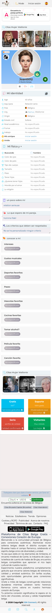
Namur (31, 112)
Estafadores (20, 516)
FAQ (46, 523)
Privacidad (9, 523)
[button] (3, 3)
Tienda (31, 516)
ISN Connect (30, 602)
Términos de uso (24, 523)
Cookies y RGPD (9, 520)
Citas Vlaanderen (40, 507)
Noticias (10, 516)
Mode (19, 3)
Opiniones (41, 516)
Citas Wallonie (26, 512)
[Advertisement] (26, 14)
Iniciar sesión (34, 3)
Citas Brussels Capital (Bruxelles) (17, 507)
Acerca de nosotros (40, 520)
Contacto (37, 523)
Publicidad (24, 520)
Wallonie (39, 112)
